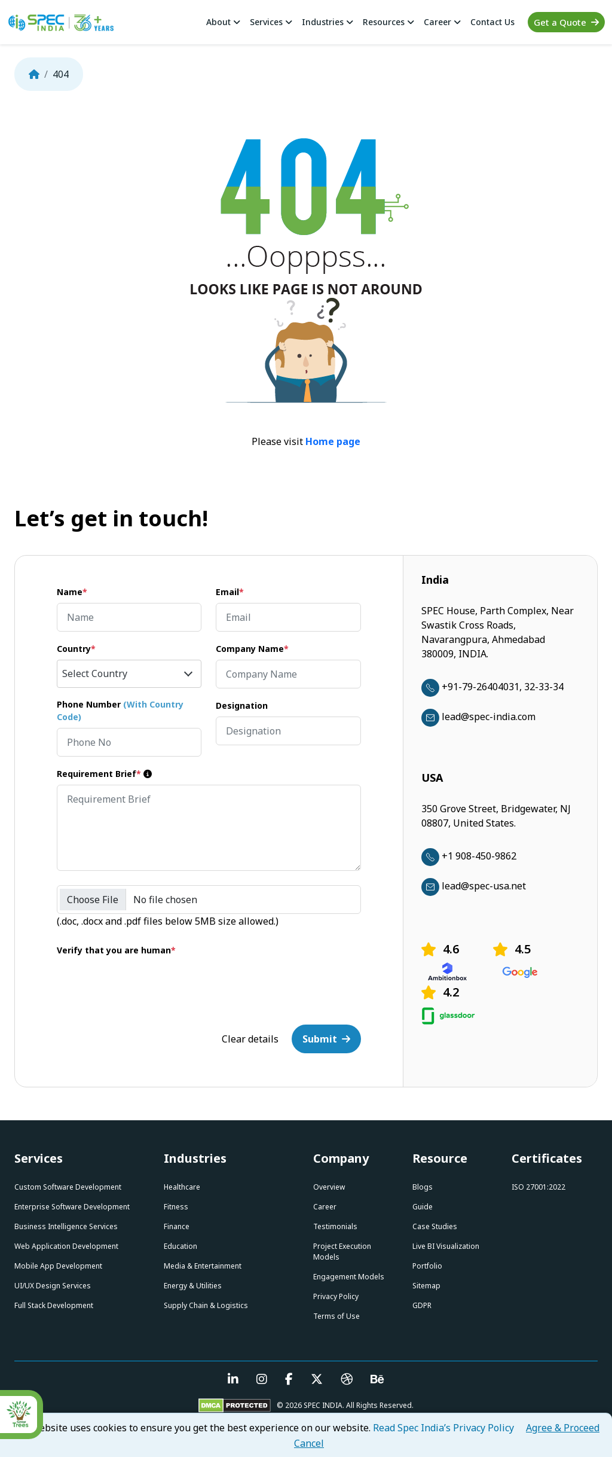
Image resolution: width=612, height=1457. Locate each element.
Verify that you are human (116, 950)
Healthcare (182, 1187)
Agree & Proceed (562, 1427)
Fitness (176, 1207)
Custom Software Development (67, 1187)
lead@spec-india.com (478, 716)
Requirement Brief (104, 773)
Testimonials (335, 1226)
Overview (329, 1187)
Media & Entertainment (202, 1266)
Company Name (252, 648)
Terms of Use (336, 1316)
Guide (422, 1207)
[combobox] (129, 674)
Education (180, 1246)
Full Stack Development (53, 1305)
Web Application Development (66, 1246)
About (223, 22)
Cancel (309, 1443)
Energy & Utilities (193, 1286)
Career (442, 22)
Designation (242, 705)
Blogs (422, 1187)
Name (72, 592)
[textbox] (129, 673)
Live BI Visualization (445, 1246)
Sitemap (426, 1286)
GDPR (422, 1305)
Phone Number (120, 711)
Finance (176, 1226)
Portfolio (427, 1266)
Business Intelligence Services (66, 1226)
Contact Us (492, 22)
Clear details (250, 1038)
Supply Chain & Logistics (206, 1305)
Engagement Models (348, 1277)
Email (230, 592)
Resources (388, 22)
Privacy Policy (336, 1296)
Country (76, 648)
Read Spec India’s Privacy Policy (443, 1427)
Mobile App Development (58, 1266)
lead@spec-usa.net (473, 885)
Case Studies (434, 1226)
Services (271, 22)
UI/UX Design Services (52, 1286)
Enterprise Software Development (72, 1207)
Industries (327, 22)
